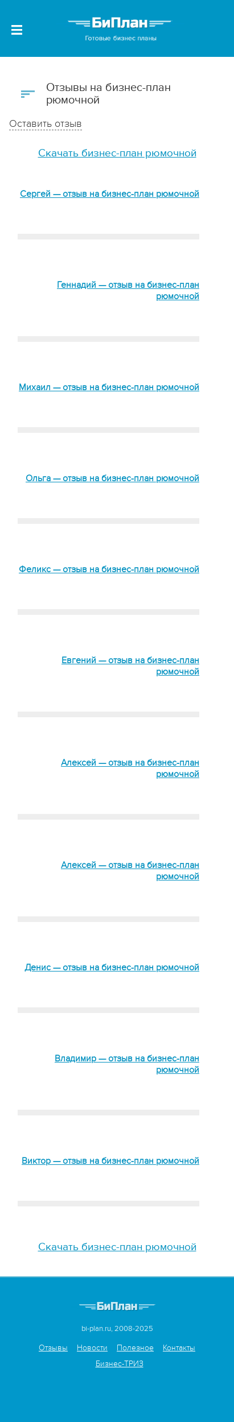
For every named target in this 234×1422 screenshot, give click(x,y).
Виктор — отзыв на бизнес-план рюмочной (110, 1161)
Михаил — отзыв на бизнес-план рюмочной (109, 387)
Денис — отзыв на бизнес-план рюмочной (111, 967)
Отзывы (53, 1348)
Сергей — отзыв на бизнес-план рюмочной (109, 194)
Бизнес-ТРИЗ (119, 1364)
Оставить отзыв (45, 124)
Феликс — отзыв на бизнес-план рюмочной (109, 569)
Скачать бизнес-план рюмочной (117, 153)
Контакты (179, 1348)
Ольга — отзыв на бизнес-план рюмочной (112, 478)
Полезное (135, 1348)
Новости (92, 1348)
